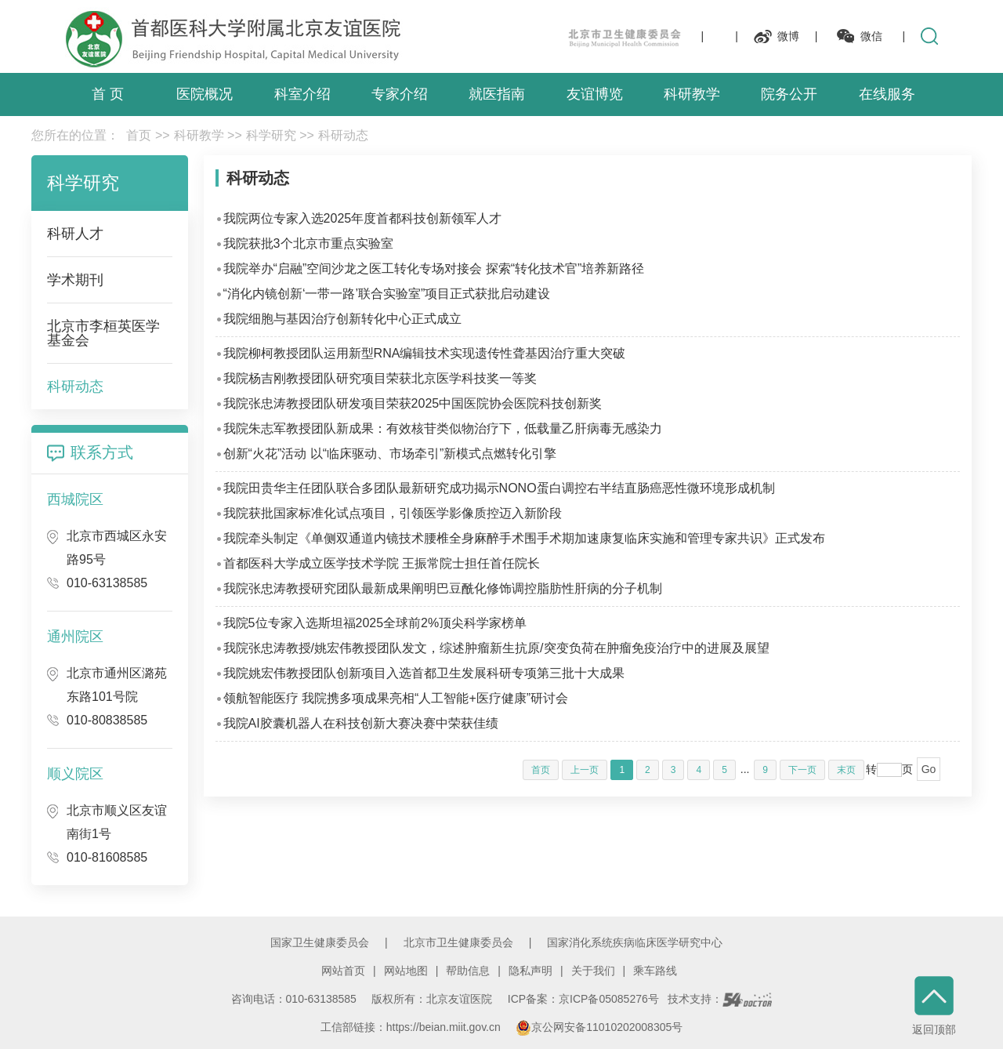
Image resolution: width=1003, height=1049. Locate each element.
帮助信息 (468, 970)
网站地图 (406, 970)
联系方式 (102, 452)
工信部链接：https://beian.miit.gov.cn (412, 1027)
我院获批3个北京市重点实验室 (308, 243)
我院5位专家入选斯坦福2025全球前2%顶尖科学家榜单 (375, 623)
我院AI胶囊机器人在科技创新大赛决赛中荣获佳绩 (360, 723)
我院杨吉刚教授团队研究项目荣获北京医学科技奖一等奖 (380, 378)
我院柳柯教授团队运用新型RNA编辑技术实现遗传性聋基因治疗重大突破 (424, 353)
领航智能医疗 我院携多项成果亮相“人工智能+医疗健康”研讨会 (395, 698)
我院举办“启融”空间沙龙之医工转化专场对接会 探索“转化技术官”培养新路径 (434, 268)
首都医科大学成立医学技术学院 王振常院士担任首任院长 (381, 563)
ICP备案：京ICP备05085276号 (583, 999)
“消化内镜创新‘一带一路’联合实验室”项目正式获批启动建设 (387, 293)
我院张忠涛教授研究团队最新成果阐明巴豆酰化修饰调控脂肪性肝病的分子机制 (442, 588)
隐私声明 (530, 970)
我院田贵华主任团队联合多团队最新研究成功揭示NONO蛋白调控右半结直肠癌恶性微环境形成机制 (499, 488)
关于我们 (593, 970)
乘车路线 (655, 970)
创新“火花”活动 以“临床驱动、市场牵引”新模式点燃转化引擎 (390, 453)
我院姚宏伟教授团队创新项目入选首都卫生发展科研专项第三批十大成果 (424, 673)
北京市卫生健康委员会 (458, 942)
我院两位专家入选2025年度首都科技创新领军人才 (362, 218)
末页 (846, 769)
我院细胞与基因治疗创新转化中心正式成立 (342, 318)
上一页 (584, 769)
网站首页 (343, 970)
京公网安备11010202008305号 (599, 1027)
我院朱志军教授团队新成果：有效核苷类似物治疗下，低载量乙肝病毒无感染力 (442, 428)
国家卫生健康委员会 (319, 942)
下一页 (802, 769)
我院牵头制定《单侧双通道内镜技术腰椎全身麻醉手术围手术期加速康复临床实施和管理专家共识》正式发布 (524, 538)
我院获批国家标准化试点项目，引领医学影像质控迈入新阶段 (392, 513)
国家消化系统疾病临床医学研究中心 (634, 942)
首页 (138, 135)
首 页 (108, 94)
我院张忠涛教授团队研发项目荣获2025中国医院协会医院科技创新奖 (413, 403)
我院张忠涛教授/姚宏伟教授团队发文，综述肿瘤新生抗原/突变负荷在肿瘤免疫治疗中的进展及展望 (496, 648)
